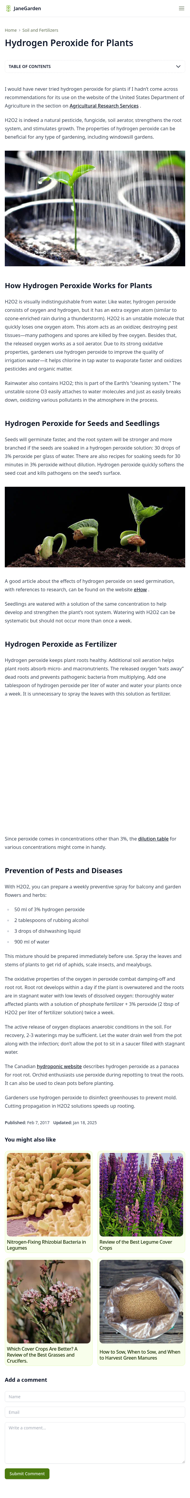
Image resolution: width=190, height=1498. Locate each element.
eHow (140, 589)
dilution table (153, 838)
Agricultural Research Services (104, 105)
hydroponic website (59, 1066)
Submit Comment (27, 1473)
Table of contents (95, 66)
